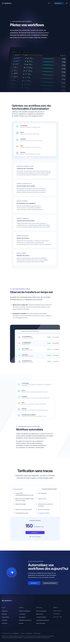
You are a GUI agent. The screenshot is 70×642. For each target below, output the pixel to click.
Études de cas (39, 614)
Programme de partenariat (42, 620)
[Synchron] (7, 3)
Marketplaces (22, 617)
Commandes (25, 383)
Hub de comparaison (41, 611)
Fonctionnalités (5, 617)
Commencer (59, 3)
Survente (21, 623)
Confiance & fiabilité (41, 617)
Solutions (21, 607)
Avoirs (23, 390)
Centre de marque (40, 623)
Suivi (23, 402)
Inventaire (24, 396)
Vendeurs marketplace (24, 611)
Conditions (22, 633)
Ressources (39, 607)
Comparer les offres (44, 513)
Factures (24, 408)
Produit (3, 607)
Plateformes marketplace (25, 620)
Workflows (4, 614)
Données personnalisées (29, 414)
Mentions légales (36, 633)
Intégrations (5, 611)
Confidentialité (29, 633)
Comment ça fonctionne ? (50, 583)
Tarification (4, 620)
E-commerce (22, 614)
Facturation (4, 623)
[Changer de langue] (50, 3)
